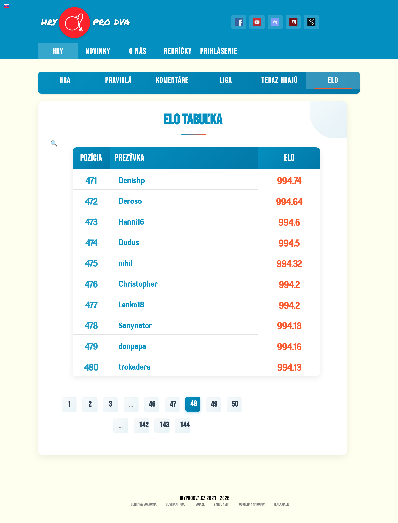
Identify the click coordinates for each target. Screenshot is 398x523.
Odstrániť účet (176, 515)
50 (235, 414)
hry (58, 51)
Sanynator (134, 332)
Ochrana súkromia (144, 515)
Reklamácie (281, 515)
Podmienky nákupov (251, 515)
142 (143, 435)
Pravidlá (118, 80)
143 (164, 435)
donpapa (131, 354)
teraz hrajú (279, 80)
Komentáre (172, 80)
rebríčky (178, 51)
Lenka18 (130, 310)
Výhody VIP (221, 515)
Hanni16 (130, 223)
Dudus (127, 245)
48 (194, 414)
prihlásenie (218, 51)
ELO (333, 80)
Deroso (128, 201)
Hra (65, 80)
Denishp (130, 179)
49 (214, 414)
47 (173, 414)
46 (152, 414)
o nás (137, 51)
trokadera (133, 376)
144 (185, 435)
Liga (225, 80)
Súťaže (200, 515)
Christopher (136, 288)
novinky (98, 51)
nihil (124, 267)
